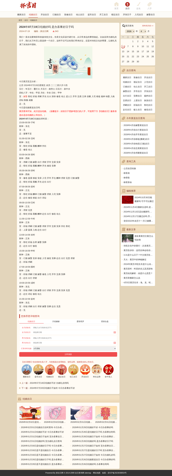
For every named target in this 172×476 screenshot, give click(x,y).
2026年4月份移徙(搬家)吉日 (136, 139)
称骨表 (127, 173)
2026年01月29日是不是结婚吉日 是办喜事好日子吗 (43, 464)
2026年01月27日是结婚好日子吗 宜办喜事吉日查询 (94, 450)
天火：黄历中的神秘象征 (135, 259)
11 (148, 46)
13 (123, 51)
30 (138, 61)
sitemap (88, 473)
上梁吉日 (138, 100)
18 (148, 51)
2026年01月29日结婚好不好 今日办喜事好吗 (92, 427)
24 (143, 56)
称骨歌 (127, 178)
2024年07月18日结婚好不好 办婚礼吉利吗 (49, 383)
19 (152, 51)
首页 (20, 20)
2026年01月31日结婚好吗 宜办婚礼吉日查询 (41, 441)
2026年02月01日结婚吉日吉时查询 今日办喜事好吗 (43, 427)
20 (123, 56)
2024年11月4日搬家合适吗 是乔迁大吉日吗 (139, 207)
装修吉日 (68, 14)
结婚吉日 (33, 14)
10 (143, 46)
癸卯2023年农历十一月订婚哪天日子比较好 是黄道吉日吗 (139, 221)
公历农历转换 (130, 168)
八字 (150, 8)
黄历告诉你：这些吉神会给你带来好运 (139, 250)
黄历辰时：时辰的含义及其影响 (138, 269)
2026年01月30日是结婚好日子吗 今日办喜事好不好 (43, 446)
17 (143, 51)
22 (133, 56)
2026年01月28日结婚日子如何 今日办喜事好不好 (94, 436)
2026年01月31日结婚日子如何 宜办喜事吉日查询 (43, 436)
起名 (139, 8)
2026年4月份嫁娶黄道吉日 (136, 125)
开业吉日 (45, 14)
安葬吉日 (138, 96)
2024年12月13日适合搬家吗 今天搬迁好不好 (139, 212)
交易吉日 (127, 100)
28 (128, 61)
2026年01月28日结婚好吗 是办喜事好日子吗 (92, 441)
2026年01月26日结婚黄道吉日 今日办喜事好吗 (93, 459)
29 (133, 61)
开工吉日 (104, 14)
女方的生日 (26, 332)
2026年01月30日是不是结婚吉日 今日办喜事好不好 (43, 450)
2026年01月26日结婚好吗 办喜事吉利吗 (90, 464)
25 (148, 56)
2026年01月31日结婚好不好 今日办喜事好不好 (42, 432)
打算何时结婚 (26, 348)
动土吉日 (80, 14)
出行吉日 (127, 96)
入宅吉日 (139, 14)
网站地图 (96, 473)
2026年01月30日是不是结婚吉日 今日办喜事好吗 (43, 455)
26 (152, 56)
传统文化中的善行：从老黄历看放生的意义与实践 (139, 246)
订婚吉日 (57, 14)
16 (138, 51)
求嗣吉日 (127, 105)
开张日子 (127, 14)
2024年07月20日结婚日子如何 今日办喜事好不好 (52, 388)
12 (152, 46)
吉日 (127, 8)
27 (123, 61)
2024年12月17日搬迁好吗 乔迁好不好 (139, 216)
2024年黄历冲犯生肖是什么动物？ (139, 264)
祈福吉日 (138, 105)
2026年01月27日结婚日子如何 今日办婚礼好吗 (93, 455)
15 (133, 51)
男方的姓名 (26, 338)
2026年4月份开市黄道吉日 (136, 134)
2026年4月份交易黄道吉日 (136, 148)
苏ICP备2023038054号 (117, 473)
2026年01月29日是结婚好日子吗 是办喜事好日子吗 (43, 459)
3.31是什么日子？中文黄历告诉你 (139, 255)
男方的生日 (26, 343)
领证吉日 (115, 14)
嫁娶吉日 (151, 14)
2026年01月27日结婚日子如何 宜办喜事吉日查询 (94, 446)
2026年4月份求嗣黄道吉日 (136, 153)
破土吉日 (138, 110)
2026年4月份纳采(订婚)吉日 (136, 144)
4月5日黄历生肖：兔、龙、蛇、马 (139, 282)
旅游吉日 (148, 100)
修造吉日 (148, 110)
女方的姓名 (26, 328)
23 (138, 56)
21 (128, 56)
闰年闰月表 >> (147, 26)
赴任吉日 (127, 110)
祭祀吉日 (148, 105)
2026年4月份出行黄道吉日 (136, 130)
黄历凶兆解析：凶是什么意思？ (138, 273)
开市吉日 (138, 91)
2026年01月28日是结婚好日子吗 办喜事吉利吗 (93, 432)
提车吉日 (92, 14)
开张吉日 (148, 91)
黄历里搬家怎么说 (132, 278)
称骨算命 (128, 182)
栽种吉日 (148, 96)
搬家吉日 (21, 14)
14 (128, 51)
